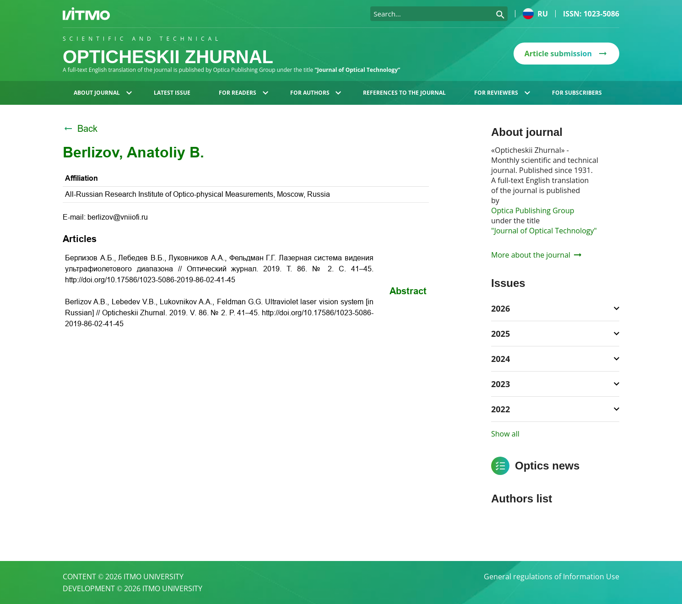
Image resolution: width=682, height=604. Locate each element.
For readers (243, 93)
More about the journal (536, 254)
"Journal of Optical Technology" (544, 231)
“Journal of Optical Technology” (357, 70)
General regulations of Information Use (551, 576)
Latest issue (172, 93)
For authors (315, 93)
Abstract (408, 291)
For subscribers (577, 93)
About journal (103, 93)
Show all (505, 433)
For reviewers (502, 93)
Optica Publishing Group (532, 210)
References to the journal (404, 93)
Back (80, 128)
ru (535, 13)
